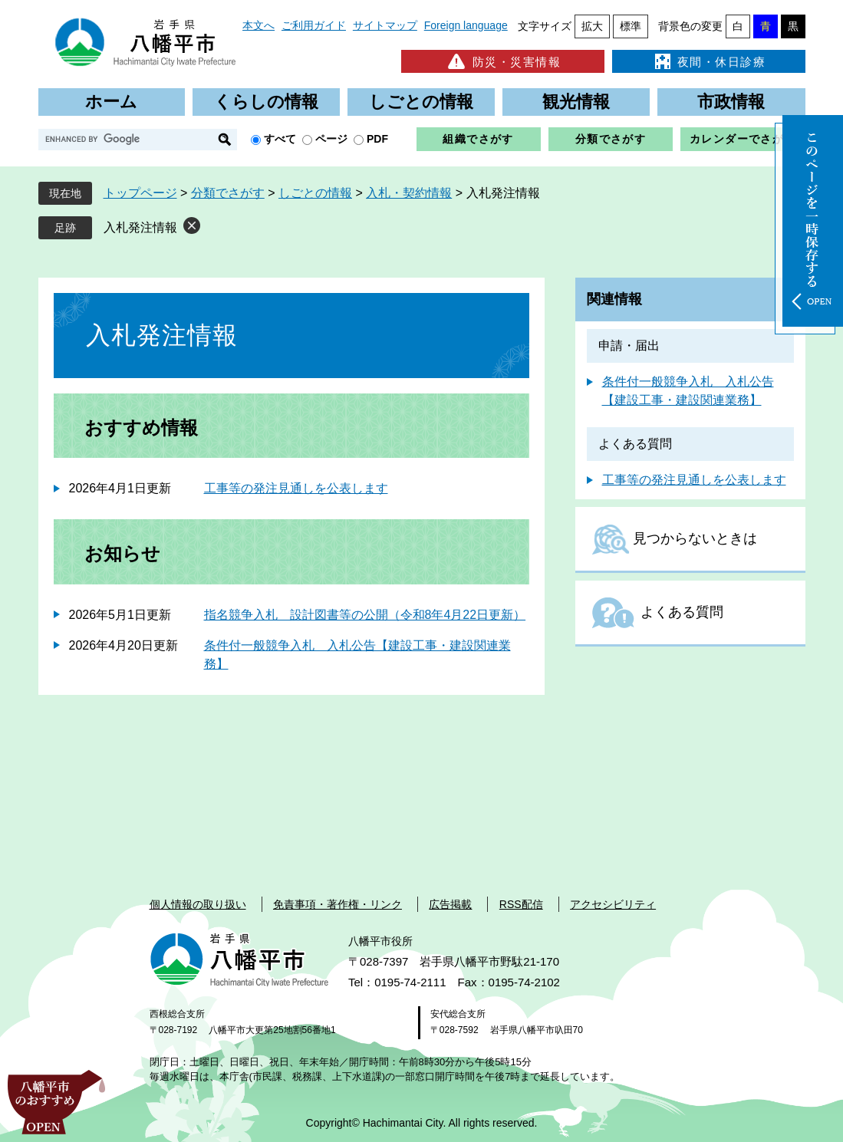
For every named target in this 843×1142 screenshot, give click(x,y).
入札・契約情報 (409, 192)
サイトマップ (385, 25)
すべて (280, 139)
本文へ (258, 25)
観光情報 (576, 101)
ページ (331, 139)
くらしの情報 (266, 101)
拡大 (592, 26)
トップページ (140, 192)
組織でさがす (478, 139)
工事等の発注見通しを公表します (296, 488)
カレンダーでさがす (743, 139)
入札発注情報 (140, 227)
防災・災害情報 (502, 61)
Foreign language (466, 25)
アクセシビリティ (613, 904)
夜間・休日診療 (708, 61)
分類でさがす (610, 139)
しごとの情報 (421, 101)
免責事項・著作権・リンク (337, 904)
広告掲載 (450, 904)
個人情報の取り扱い (198, 904)
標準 (630, 26)
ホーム (111, 101)
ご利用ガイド (314, 25)
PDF (377, 139)
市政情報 (731, 101)
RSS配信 (521, 904)
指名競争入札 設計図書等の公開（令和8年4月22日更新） (365, 614)
